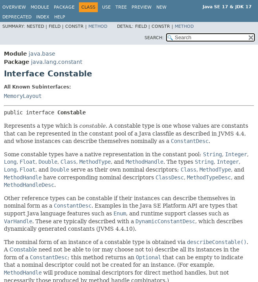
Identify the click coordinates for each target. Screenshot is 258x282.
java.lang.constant (56, 62)
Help (59, 17)
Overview (14, 7)
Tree (121, 7)
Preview (142, 7)
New (161, 7)
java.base (42, 54)
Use (106, 7)
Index (42, 17)
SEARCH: (154, 37)
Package (64, 7)
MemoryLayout (23, 96)
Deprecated (16, 17)
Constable (23, 249)
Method (97, 26)
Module (40, 7)
